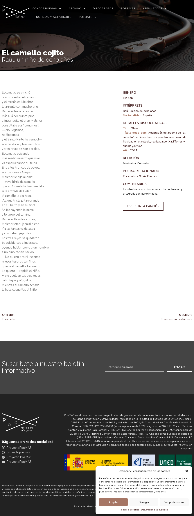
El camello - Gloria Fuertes (140, 176)
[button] (186, 471)
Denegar (144, 502)
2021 (133, 150)
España (147, 115)
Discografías (103, 8)
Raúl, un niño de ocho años (139, 111)
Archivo (77, 9)
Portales (128, 8)
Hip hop (128, 98)
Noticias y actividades (54, 17)
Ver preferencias (174, 502)
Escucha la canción (143, 206)
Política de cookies (129, 509)
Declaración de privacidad (154, 509)
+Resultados (155, 9)
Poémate (88, 17)
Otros (134, 128)
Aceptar (113, 502)
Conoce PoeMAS (47, 9)
